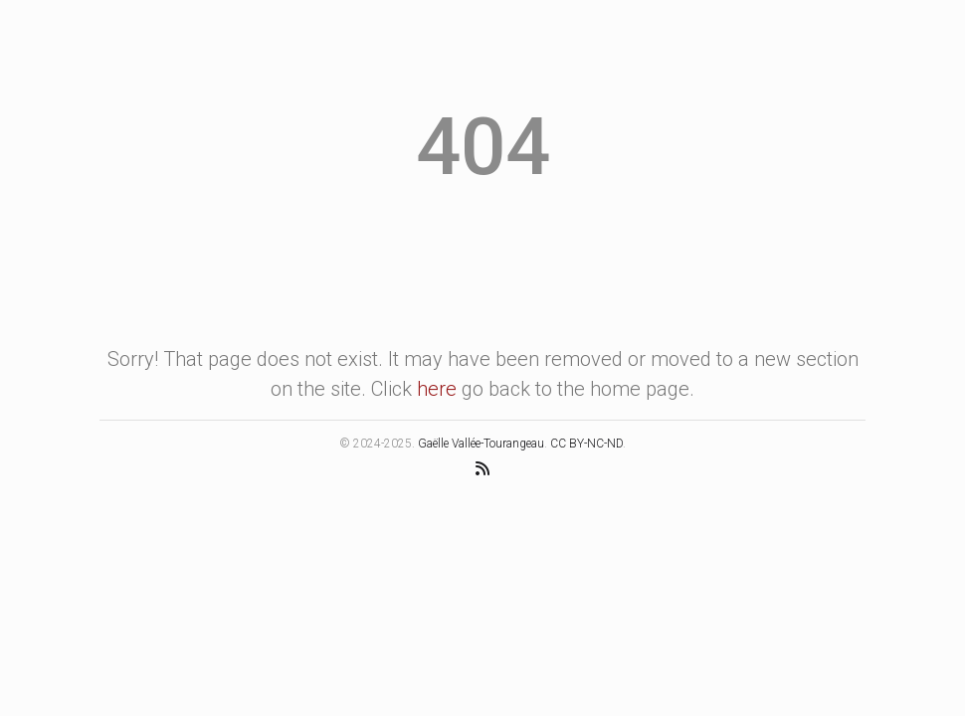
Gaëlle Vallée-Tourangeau (481, 443)
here (437, 389)
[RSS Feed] (482, 467)
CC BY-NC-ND (586, 443)
